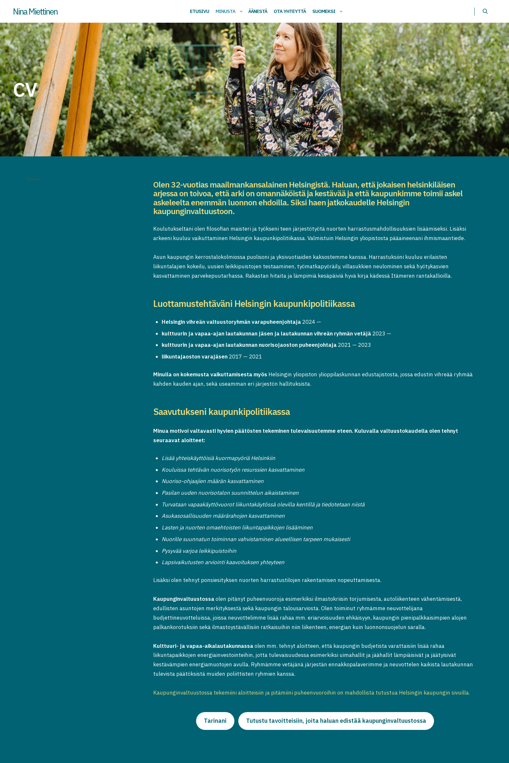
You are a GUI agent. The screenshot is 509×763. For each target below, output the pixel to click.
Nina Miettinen (35, 11)
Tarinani (33, 178)
